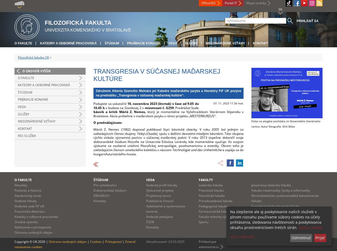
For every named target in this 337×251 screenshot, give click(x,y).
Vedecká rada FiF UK (29, 206)
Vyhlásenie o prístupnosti (32, 227)
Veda (172, 43)
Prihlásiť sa (308, 21)
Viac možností (242, 236)
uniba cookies (311, 227)
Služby (191, 43)
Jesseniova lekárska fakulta (271, 185)
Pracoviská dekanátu (29, 211)
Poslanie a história (27, 190)
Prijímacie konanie (143, 43)
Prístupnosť (113, 241)
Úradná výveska (26, 222)
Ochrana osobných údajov (33, 232)
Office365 (208, 3)
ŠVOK (150, 222)
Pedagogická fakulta (213, 206)
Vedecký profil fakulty (161, 185)
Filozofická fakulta (212, 195)
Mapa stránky (256, 3)
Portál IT (231, 3)
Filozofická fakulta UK (33, 57)
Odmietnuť (301, 237)
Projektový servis (158, 195)
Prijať (320, 237)
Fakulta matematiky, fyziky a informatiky (280, 190)
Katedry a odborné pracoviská (68, 43)
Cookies (96, 241)
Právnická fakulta (211, 190)
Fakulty (206, 180)
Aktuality (20, 185)
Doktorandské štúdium (110, 190)
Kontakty (99, 201)
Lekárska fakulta (211, 185)
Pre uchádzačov (105, 185)
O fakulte (23, 43)
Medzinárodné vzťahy (225, 43)
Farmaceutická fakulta (215, 211)
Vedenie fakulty (25, 201)
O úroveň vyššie (36, 71)
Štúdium (112, 43)
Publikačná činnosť (159, 201)
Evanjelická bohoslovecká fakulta (275, 206)
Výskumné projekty (160, 190)
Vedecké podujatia (159, 216)
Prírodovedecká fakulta (215, 201)
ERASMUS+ (101, 195)
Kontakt (260, 43)
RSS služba (27, 136)
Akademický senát (27, 195)
